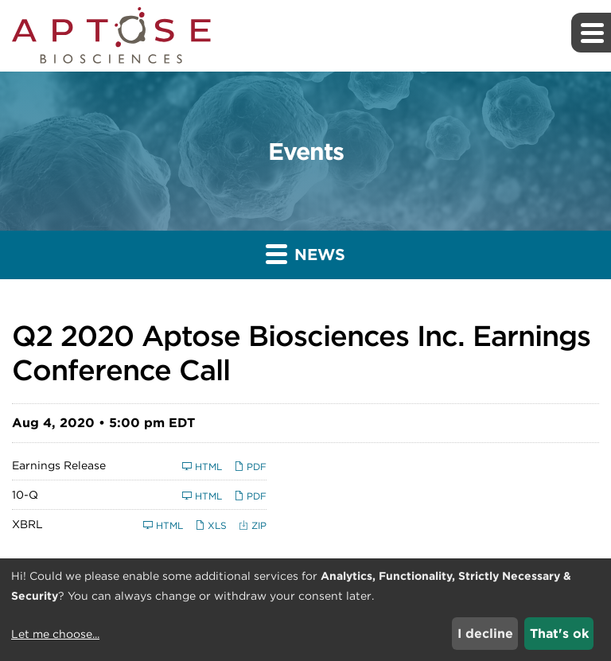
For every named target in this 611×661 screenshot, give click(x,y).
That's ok (559, 633)
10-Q (25, 494)
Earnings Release (59, 465)
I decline (485, 633)
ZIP (253, 525)
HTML (202, 466)
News (305, 253)
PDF (250, 466)
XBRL (27, 524)
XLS (211, 525)
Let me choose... (55, 634)
